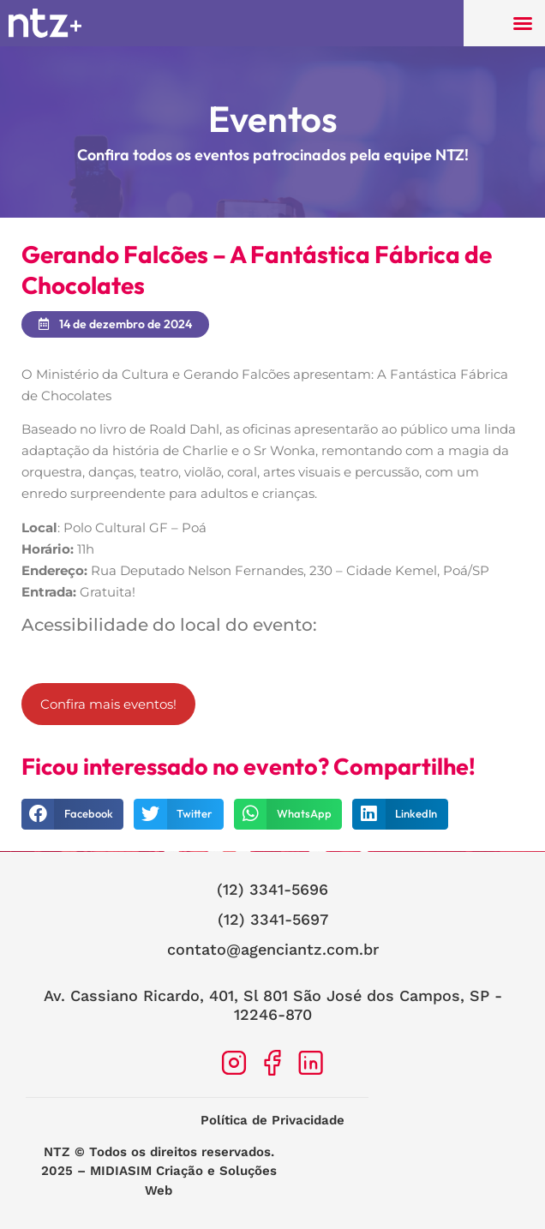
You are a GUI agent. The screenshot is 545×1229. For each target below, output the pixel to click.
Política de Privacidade (272, 1120)
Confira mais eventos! (108, 704)
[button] (522, 23)
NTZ (57, 1152)
